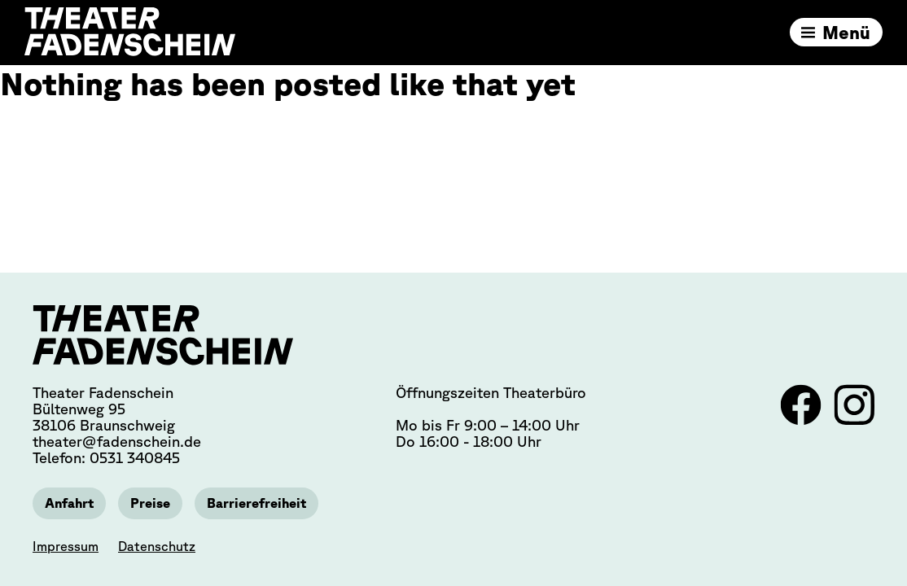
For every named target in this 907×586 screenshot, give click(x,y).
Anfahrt (69, 503)
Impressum (66, 546)
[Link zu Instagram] (854, 420)
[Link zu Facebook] (803, 420)
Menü (846, 32)
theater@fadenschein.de (117, 441)
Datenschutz (156, 546)
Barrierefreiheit (256, 503)
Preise (150, 503)
